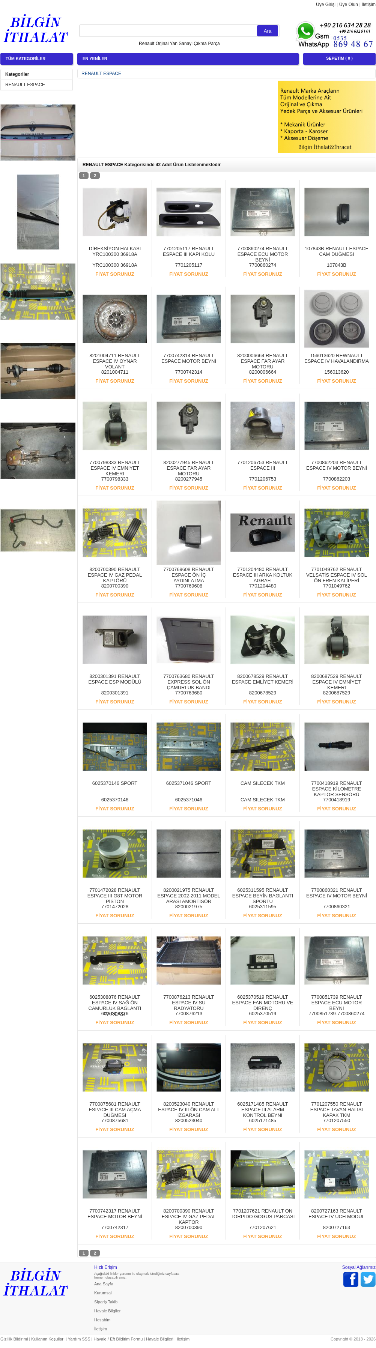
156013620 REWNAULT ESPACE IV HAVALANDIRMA (336, 358)
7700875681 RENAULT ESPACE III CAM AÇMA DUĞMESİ (115, 1109)
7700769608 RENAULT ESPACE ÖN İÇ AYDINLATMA (188, 575)
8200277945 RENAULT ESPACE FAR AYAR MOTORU (188, 468)
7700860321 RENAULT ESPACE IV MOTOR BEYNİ (336, 893)
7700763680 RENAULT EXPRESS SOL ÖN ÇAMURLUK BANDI (188, 681)
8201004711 (114, 372)
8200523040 (188, 1120)
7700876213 (188, 1013)
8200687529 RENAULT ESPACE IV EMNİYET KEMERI (336, 681)
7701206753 (262, 479)
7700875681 (114, 1120)
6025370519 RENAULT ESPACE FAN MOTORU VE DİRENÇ (262, 1002)
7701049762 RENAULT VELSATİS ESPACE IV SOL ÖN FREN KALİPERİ (336, 575)
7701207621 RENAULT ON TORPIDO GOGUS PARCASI (263, 1213)
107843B (336, 265)
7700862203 (336, 479)
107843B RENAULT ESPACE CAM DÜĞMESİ (337, 251)
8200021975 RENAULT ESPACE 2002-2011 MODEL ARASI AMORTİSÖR (188, 895)
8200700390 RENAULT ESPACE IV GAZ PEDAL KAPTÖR (189, 1216)
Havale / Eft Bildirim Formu (118, 1339)
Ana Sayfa (103, 1284)
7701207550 (336, 1120)
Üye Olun (348, 4)
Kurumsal (102, 1293)
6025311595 (262, 906)
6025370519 (262, 1013)
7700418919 (336, 799)
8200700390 (114, 586)
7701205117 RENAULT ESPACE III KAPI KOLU (189, 251)
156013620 (336, 372)
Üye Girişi (325, 4)
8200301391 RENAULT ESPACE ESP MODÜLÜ (114, 679)
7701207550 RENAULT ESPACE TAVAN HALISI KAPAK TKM (336, 1109)
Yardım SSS (79, 1339)
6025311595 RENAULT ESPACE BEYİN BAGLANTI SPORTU (262, 895)
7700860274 (262, 265)
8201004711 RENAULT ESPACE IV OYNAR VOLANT (114, 361)
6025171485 (262, 1120)
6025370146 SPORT (114, 783)
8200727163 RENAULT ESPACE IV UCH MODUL (336, 1213)
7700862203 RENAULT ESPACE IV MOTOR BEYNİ (336, 465)
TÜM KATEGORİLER (25, 58)
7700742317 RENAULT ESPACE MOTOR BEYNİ (114, 1213)
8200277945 (188, 479)
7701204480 (262, 586)
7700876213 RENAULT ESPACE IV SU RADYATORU (188, 1002)
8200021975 (188, 906)
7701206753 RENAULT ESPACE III (262, 465)
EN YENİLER (95, 58)
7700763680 (188, 693)
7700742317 (114, 1227)
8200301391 (114, 693)
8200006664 (262, 372)
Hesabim (102, 1320)
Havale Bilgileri (108, 1311)
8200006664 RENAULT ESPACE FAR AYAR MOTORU (262, 361)
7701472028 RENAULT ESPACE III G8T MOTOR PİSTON (115, 895)
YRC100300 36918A (114, 265)
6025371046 (188, 799)
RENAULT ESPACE (25, 84)
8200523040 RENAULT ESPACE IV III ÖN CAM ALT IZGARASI (189, 1109)
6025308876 (114, 1013)
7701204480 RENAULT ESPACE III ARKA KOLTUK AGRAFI (262, 575)
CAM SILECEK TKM (263, 783)
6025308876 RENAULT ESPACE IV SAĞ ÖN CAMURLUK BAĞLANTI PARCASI (115, 1005)
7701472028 (114, 906)
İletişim (369, 4)
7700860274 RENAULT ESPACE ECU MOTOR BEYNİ (262, 254)
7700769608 (188, 586)
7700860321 (336, 906)
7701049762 (336, 586)
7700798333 (114, 479)
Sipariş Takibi (106, 1302)
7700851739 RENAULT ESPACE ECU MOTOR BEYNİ (336, 1002)
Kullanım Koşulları (48, 1339)
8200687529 (336, 693)
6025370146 (114, 799)
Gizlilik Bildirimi (14, 1339)
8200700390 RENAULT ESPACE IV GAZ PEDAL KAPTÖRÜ (115, 575)
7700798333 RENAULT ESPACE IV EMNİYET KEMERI (114, 468)
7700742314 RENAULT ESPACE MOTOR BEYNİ (188, 358)
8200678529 (262, 693)
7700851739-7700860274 (337, 1013)
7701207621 (262, 1227)
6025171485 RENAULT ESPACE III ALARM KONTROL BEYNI (262, 1109)
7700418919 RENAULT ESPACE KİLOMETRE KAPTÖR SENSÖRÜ (336, 788)
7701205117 (188, 265)
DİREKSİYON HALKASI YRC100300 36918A (115, 251)
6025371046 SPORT (188, 783)
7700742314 (188, 372)
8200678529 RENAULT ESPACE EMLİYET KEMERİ (262, 679)
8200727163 (336, 1227)
